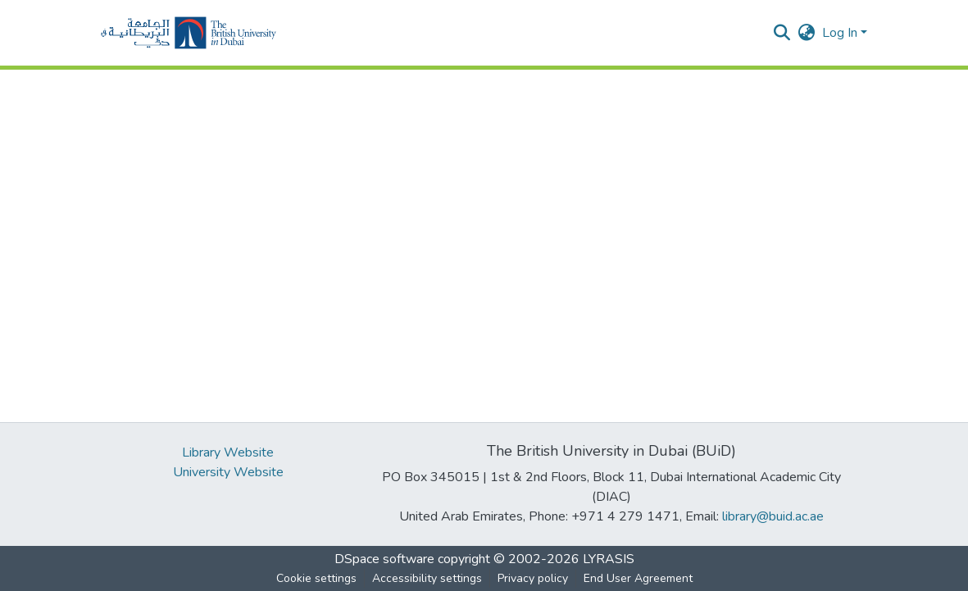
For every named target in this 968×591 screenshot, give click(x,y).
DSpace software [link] (384, 559)
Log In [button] (841, 33)
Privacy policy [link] (533, 578)
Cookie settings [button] (316, 578)
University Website (228, 472)
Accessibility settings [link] (427, 578)
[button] (188, 32)
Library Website (228, 452)
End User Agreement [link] (638, 578)
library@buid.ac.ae (773, 516)
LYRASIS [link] (608, 559)
